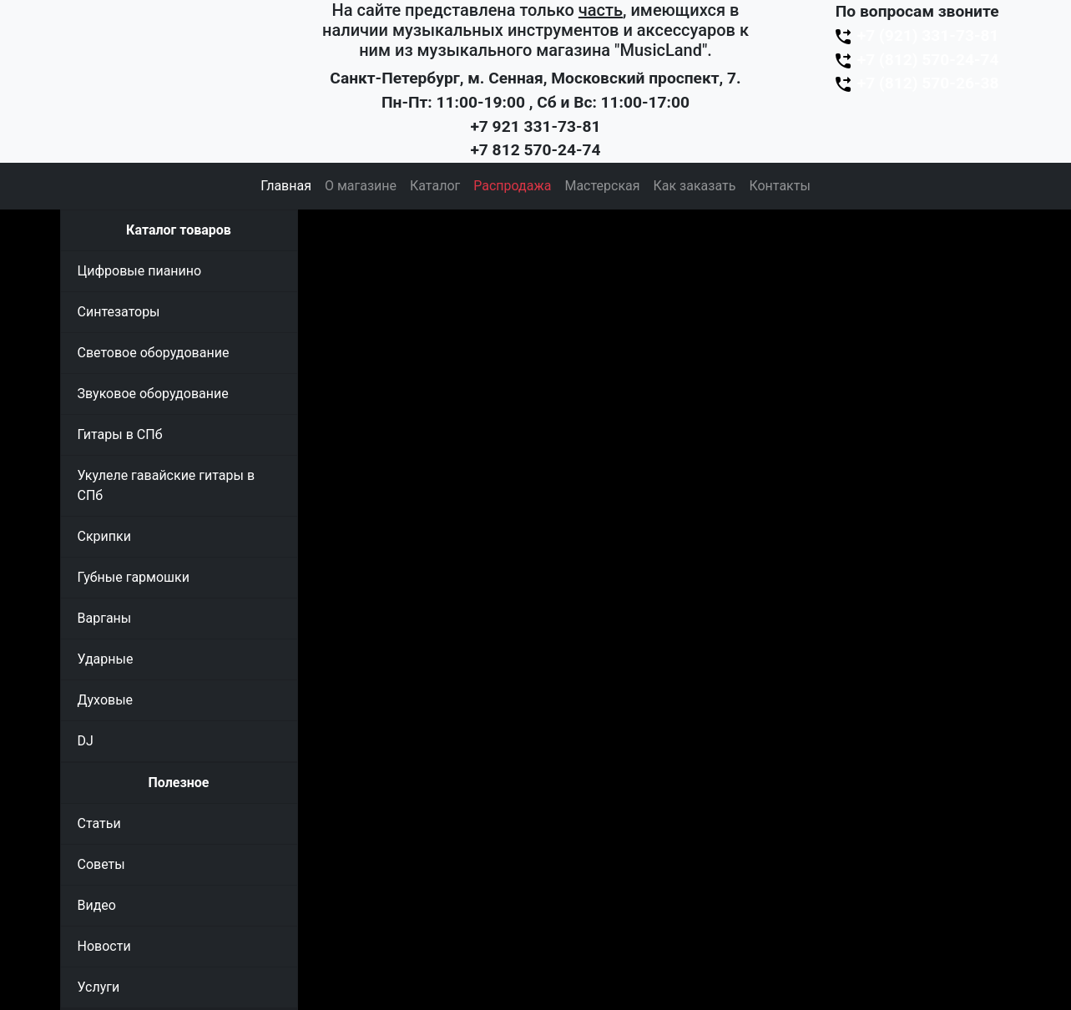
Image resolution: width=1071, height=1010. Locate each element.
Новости (104, 946)
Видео (97, 905)
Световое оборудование (154, 353)
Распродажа (512, 186)
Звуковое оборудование (153, 393)
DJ (85, 741)
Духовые (106, 700)
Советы (101, 864)
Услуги (99, 987)
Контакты (779, 186)
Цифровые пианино (140, 271)
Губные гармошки (133, 577)
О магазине (361, 186)
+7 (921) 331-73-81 (915, 35)
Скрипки (104, 536)
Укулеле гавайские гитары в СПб (166, 485)
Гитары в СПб (120, 434)
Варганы (105, 618)
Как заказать (695, 186)
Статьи (99, 823)
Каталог (435, 186)
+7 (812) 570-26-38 (915, 83)
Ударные (106, 659)
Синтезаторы (119, 312)
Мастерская (601, 186)
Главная (285, 186)
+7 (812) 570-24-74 (915, 59)
